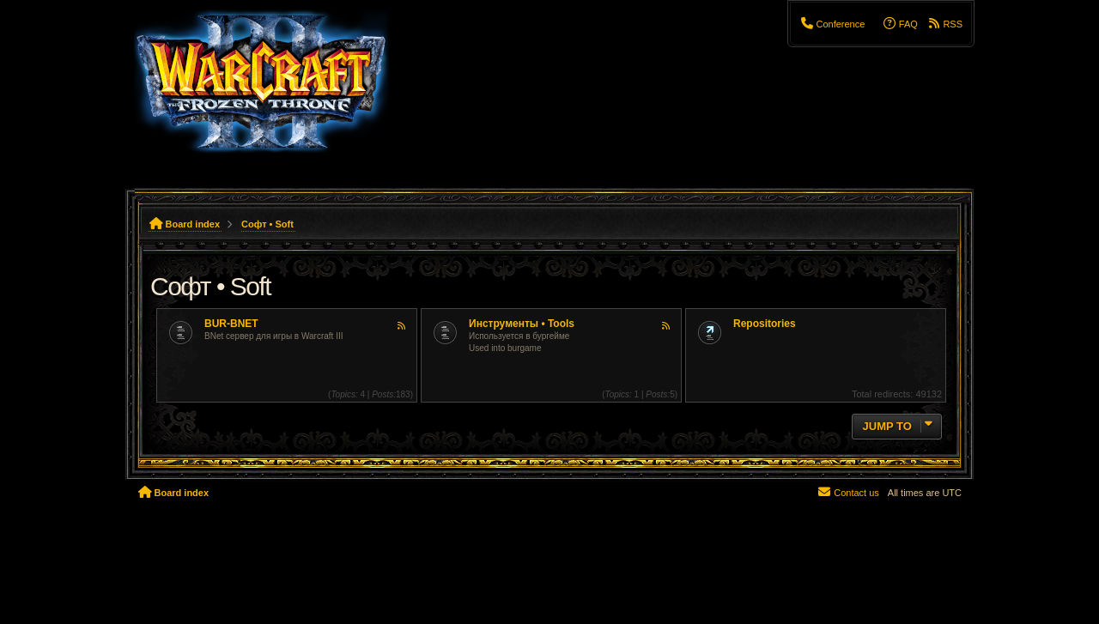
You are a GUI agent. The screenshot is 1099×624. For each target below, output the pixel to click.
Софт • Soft (210, 286)
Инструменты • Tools (521, 324)
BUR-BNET (231, 324)
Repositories (764, 324)
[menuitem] (832, 24)
